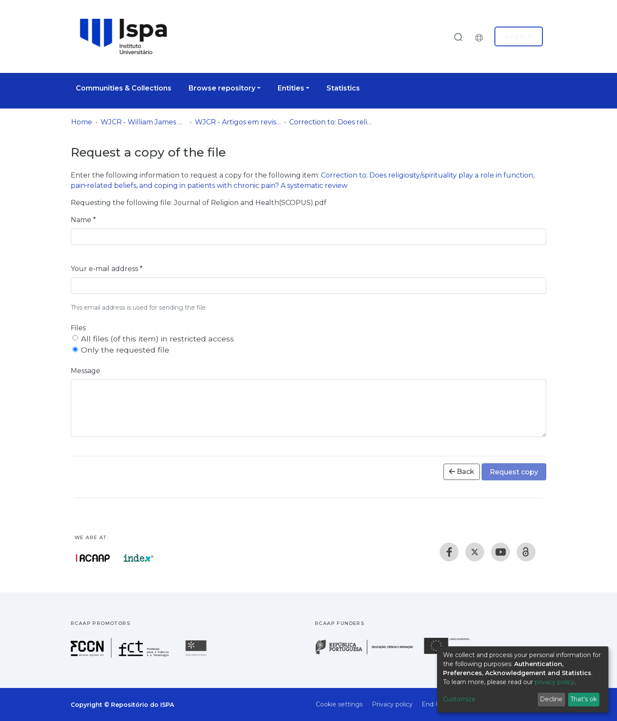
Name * (83, 220)
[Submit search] (458, 37)
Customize (459, 699)
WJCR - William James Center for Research (143, 122)
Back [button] (461, 472)
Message (85, 371)
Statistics (343, 88)
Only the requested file (125, 349)
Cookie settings (339, 704)
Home (81, 122)
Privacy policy (392, 704)
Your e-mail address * (107, 269)
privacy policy (555, 682)
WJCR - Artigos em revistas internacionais (238, 122)
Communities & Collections (123, 88)
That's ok (583, 699)
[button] (481, 36)
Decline (551, 699)
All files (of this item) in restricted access (157, 338)
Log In (516, 36)
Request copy (514, 472)
